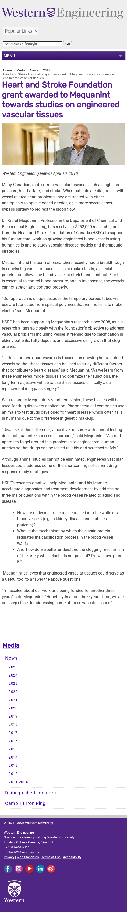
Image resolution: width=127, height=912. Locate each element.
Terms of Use (51, 857)
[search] (32, 43)
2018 (46, 70)
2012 (13, 774)
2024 (13, 675)
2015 (13, 749)
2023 (13, 683)
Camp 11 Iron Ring (25, 803)
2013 (13, 765)
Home (7, 70)
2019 (13, 716)
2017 (13, 733)
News (34, 70)
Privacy (9, 857)
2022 (13, 692)
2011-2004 (18, 782)
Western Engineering (19, 832)
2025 (13, 667)
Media (20, 70)
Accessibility (72, 857)
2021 (13, 700)
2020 (13, 708)
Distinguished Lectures (30, 792)
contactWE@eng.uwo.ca (21, 852)
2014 (13, 757)
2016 (13, 741)
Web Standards (28, 857)
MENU (9, 55)
